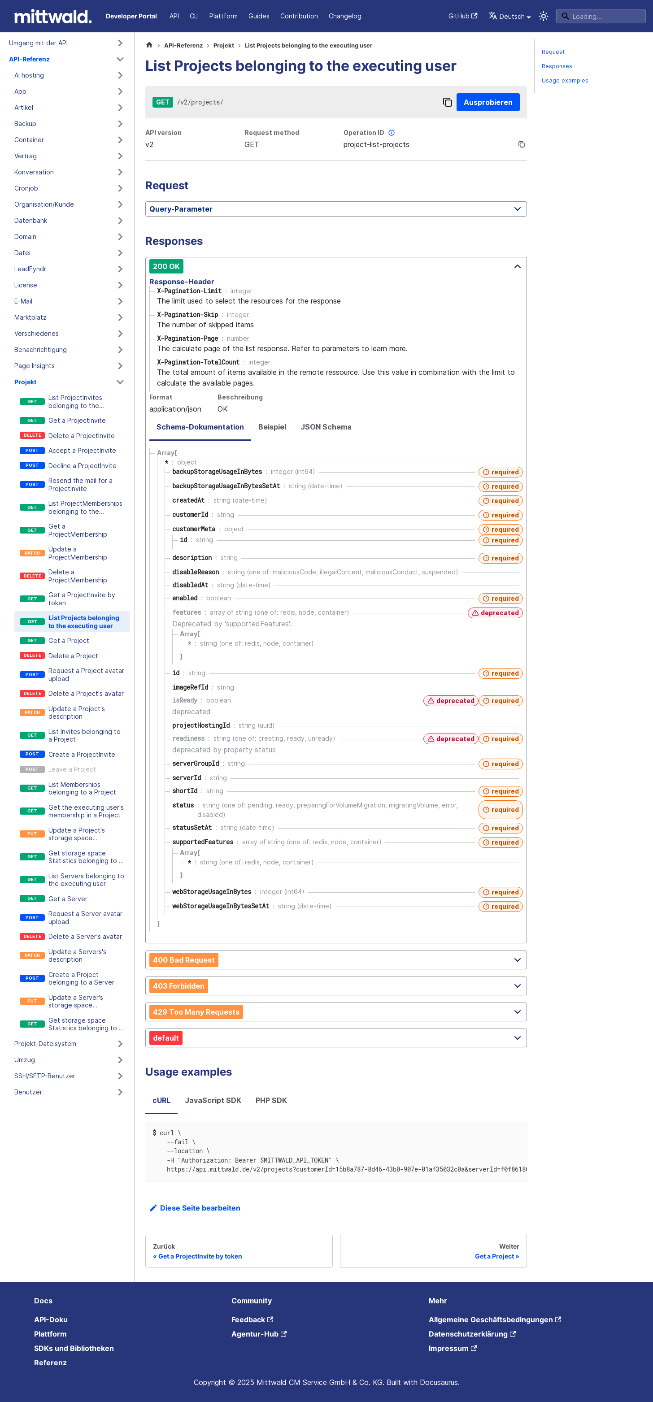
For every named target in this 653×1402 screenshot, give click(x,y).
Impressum (453, 1348)
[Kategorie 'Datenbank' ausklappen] (120, 220)
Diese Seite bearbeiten (194, 1207)
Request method (271, 132)
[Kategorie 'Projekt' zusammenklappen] (120, 382)
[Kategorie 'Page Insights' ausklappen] (120, 366)
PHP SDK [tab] (271, 1100)
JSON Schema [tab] (326, 426)
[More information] (391, 132)
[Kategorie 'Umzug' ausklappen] (120, 1060)
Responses (557, 66)
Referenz (50, 1362)
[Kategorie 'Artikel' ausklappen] (120, 107)
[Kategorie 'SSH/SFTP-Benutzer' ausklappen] (120, 1076)
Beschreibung (240, 397)
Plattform (223, 16)
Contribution (299, 16)
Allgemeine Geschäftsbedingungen (495, 1319)
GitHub (463, 16)
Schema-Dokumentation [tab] (200, 426)
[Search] (601, 16)
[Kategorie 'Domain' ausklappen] (120, 237)
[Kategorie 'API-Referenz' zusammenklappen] (120, 59)
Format (161, 397)
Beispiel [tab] (272, 426)
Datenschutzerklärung (472, 1333)
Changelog (345, 16)
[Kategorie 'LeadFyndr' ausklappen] (120, 269)
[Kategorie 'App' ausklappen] (120, 91)
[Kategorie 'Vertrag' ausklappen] (120, 156)
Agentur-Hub (259, 1333)
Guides (259, 16)
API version (163, 132)
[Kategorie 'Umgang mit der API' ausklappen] (120, 43)
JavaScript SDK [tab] (213, 1100)
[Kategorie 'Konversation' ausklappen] (120, 172)
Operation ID (370, 132)
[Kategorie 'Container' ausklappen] (120, 140)
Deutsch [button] (506, 16)
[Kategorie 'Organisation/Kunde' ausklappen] (120, 204)
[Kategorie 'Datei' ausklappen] (120, 253)
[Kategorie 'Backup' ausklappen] (120, 124)
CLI (194, 16)
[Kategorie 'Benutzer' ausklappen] (120, 1092)
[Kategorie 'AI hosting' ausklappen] (120, 75)
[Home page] (149, 45)
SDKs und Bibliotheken (74, 1348)
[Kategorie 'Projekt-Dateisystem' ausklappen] (120, 1044)
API (174, 16)
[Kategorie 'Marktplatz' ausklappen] (120, 317)
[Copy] (448, 102)
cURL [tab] (161, 1100)
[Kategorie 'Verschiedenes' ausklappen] (120, 333)
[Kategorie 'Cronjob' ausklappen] (120, 188)
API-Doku (51, 1319)
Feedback (252, 1319)
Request (553, 51)
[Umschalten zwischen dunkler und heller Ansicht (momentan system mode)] (543, 16)
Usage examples (565, 80)
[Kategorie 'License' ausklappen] (120, 285)
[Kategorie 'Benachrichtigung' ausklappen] (120, 350)
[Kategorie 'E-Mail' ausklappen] (120, 301)
